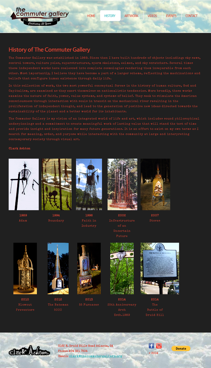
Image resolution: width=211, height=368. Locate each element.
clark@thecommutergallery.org (95, 356)
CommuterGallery (40, 16)
